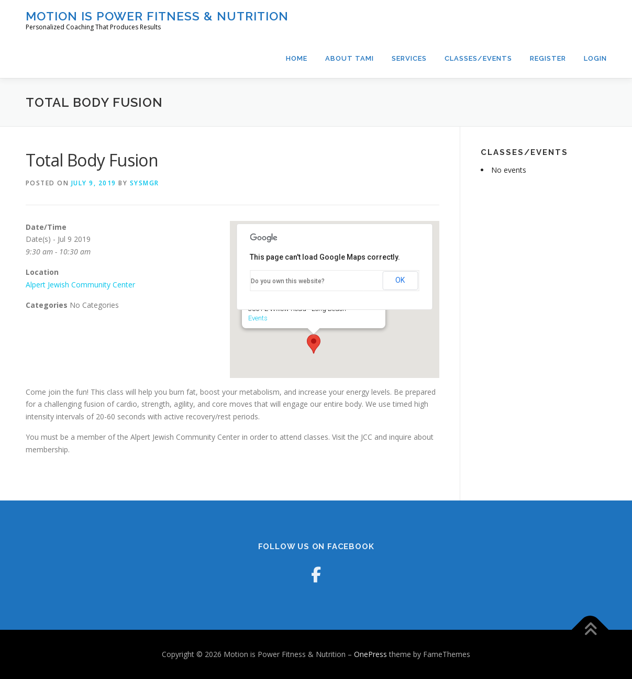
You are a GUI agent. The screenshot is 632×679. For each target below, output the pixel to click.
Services (409, 58)
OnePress (370, 654)
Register (548, 58)
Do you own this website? (288, 281)
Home (296, 58)
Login (595, 58)
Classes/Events (478, 58)
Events (258, 318)
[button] (313, 344)
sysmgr (144, 183)
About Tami (349, 58)
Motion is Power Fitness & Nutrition (157, 16)
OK (400, 280)
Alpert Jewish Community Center (80, 285)
